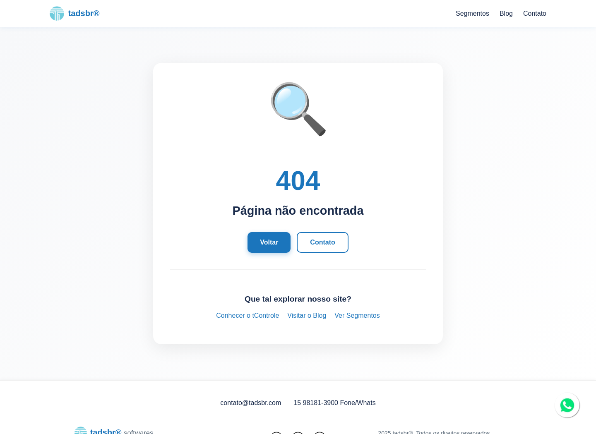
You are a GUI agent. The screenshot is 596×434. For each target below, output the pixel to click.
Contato (534, 13)
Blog (506, 13)
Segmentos (472, 13)
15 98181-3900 (315, 402)
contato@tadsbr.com (250, 402)
